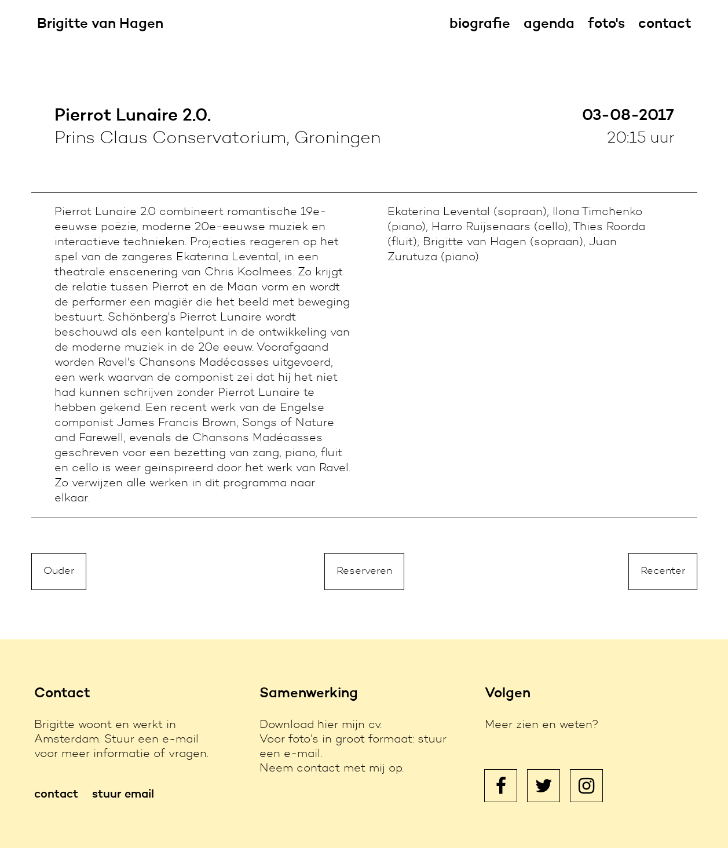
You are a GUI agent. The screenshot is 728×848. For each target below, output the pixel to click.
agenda (549, 24)
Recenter (663, 571)
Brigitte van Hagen (100, 24)
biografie (479, 24)
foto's (606, 24)
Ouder (58, 571)
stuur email (123, 794)
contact (665, 24)
